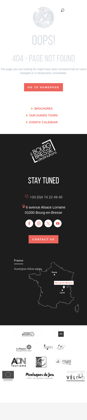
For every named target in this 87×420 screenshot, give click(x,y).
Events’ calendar (43, 122)
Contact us (43, 239)
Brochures (43, 108)
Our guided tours (43, 115)
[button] (62, 10)
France (18, 260)
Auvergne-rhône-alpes (28, 268)
